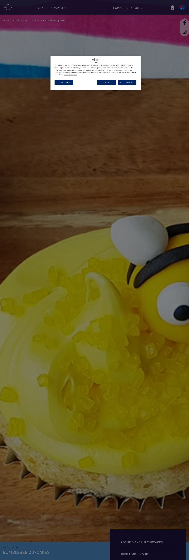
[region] (95, 73)
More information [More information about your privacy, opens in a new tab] (70, 75)
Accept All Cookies (127, 82)
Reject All (106, 82)
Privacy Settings (64, 82)
